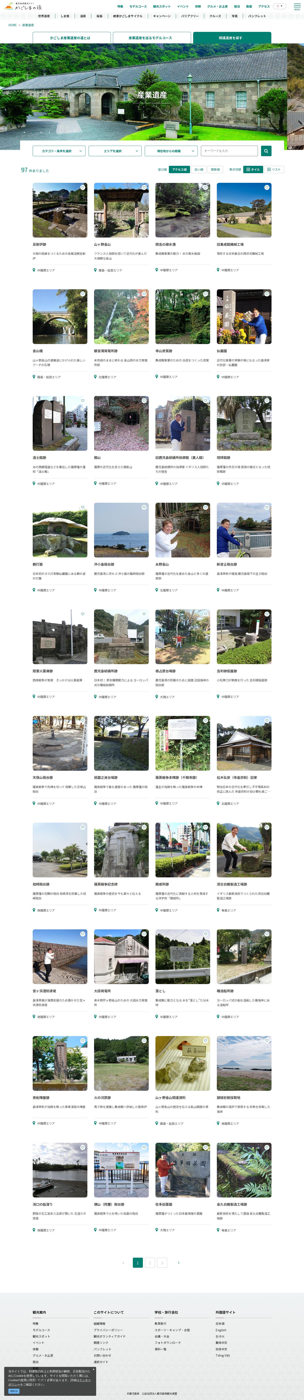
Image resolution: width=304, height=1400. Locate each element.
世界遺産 (44, 16)
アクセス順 (179, 169)
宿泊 (36, 1362)
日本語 (220, 1323)
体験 (36, 1349)
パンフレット (257, 16)
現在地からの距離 (169, 151)
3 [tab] (41, 133)
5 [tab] (58, 133)
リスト (274, 169)
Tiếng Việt (223, 1355)
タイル (253, 169)
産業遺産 (28, 25)
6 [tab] (66, 133)
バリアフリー (190, 16)
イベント (38, 1342)
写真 (235, 16)
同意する (14, 1391)
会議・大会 (162, 1336)
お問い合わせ (102, 1355)
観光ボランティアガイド (110, 1336)
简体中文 (221, 1349)
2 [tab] (33, 133)
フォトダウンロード (168, 1342)
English (221, 1330)
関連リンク (101, 1342)
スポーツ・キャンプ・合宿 (172, 1330)
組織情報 (99, 1323)
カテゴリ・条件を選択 (56, 151)
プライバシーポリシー (108, 1330)
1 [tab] (24, 133)
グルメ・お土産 (43, 1355)
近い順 (198, 169)
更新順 (215, 169)
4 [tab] (49, 133)
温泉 (83, 16)
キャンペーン (162, 16)
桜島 (99, 16)
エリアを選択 (113, 151)
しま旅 (65, 16)
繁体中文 (221, 1342)
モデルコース (41, 1330)
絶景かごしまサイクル (127, 16)
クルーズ (215, 16)
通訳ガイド (101, 1362)
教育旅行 (160, 1323)
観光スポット (41, 1336)
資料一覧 (160, 1349)
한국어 (220, 1336)
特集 (36, 1323)
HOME (12, 25)
